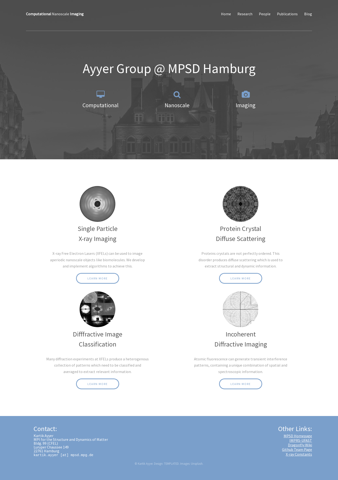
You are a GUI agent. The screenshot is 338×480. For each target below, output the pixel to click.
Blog (308, 13)
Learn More (97, 278)
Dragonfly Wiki (300, 445)
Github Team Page (297, 449)
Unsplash (197, 463)
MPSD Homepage (298, 435)
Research (244, 13)
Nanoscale (55, 13)
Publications (287, 13)
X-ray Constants (299, 454)
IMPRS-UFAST (300, 440)
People (265, 13)
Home (226, 13)
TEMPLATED (171, 463)
